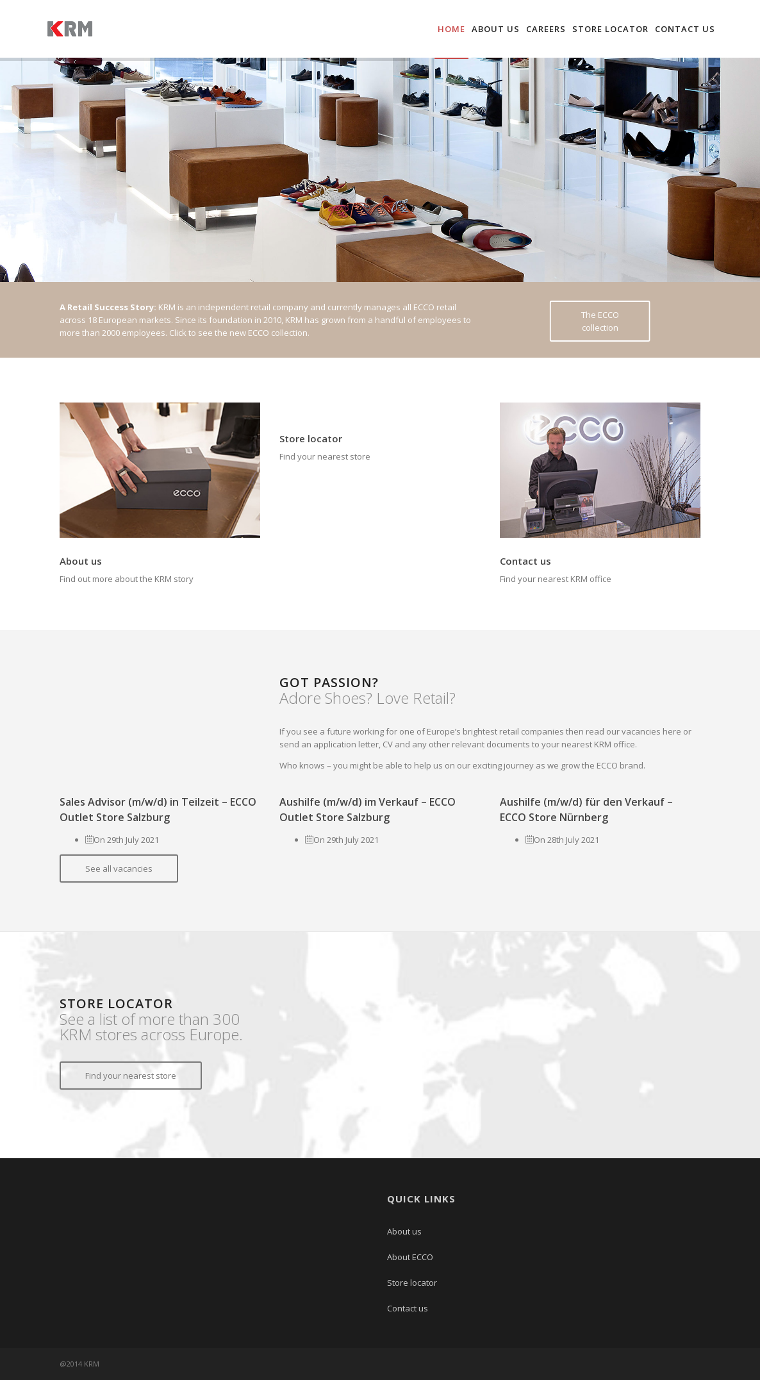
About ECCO (410, 1257)
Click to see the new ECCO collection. (239, 332)
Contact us (685, 29)
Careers (546, 29)
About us (496, 29)
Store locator (610, 29)
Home (451, 29)
